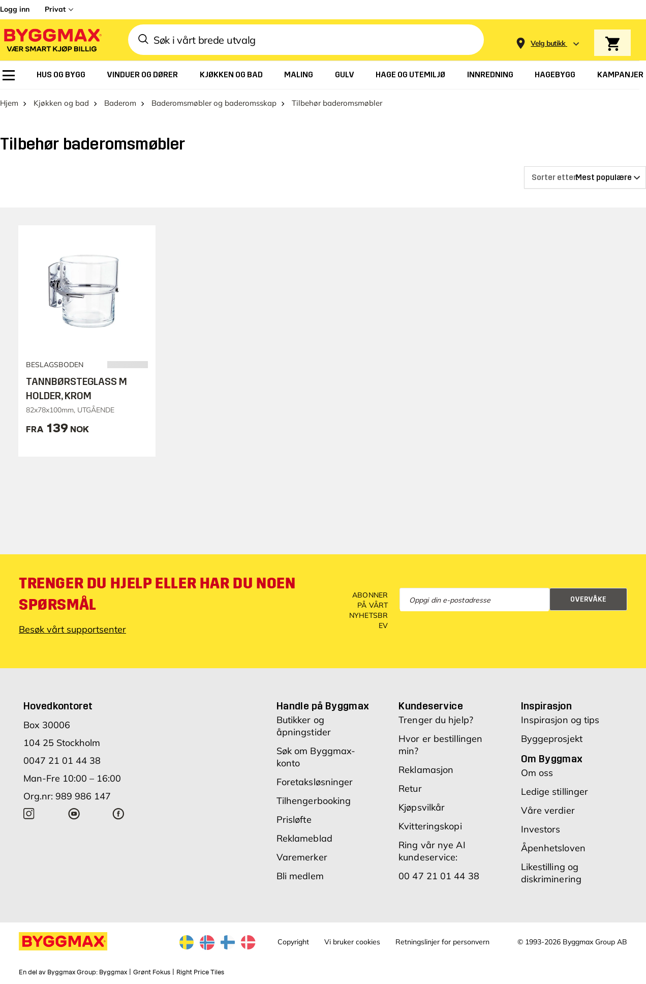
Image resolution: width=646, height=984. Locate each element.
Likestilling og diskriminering (551, 873)
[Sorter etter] (585, 177)
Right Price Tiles (200, 972)
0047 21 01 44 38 (62, 760)
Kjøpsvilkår (421, 807)
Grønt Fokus (151, 972)
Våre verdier (548, 810)
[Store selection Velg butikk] (548, 43)
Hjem (9, 103)
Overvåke (588, 599)
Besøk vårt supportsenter (72, 629)
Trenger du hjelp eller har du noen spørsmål (157, 594)
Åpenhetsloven (553, 848)
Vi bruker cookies (352, 941)
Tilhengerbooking (313, 801)
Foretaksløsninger (314, 782)
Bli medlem (300, 876)
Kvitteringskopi (430, 826)
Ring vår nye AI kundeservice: (432, 851)
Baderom (120, 103)
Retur (410, 788)
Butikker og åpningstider (303, 726)
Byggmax (113, 972)
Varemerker (301, 857)
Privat (55, 9)
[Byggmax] (52, 39)
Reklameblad (304, 838)
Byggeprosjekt (551, 738)
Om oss (537, 773)
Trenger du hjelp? (435, 720)
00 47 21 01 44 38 (438, 876)
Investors (541, 829)
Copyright (293, 941)
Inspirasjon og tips (560, 720)
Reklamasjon (425, 770)
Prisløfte (294, 819)
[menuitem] (9, 75)
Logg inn (14, 9)
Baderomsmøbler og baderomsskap (213, 103)
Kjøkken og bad (61, 103)
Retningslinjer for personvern (442, 941)
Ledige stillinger (555, 791)
